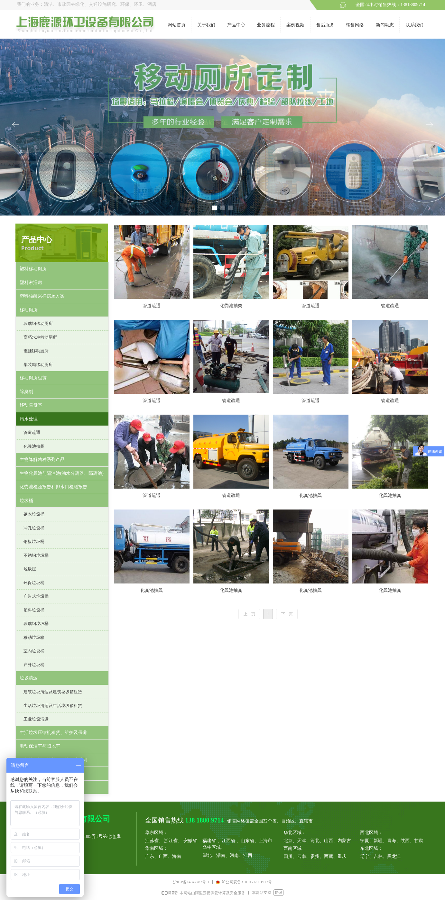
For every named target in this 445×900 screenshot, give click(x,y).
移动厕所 (29, 310)
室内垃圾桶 (33, 650)
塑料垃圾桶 (33, 610)
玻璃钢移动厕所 (38, 323)
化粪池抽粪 (33, 446)
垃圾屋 (29, 568)
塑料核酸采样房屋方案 (42, 296)
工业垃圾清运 (36, 719)
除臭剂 (26, 391)
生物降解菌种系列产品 (42, 459)
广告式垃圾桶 (36, 596)
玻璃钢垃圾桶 (36, 623)
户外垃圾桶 (33, 664)
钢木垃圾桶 (33, 514)
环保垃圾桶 (33, 582)
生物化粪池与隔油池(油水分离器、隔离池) (62, 473)
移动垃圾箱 (33, 637)
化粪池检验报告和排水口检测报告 (53, 486)
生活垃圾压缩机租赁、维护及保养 (53, 732)
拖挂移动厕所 (36, 350)
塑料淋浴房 (31, 282)
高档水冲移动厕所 (40, 337)
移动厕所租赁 (33, 377)
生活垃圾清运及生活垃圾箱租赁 (52, 705)
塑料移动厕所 (33, 268)
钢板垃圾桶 (33, 541)
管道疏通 (31, 432)
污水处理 (29, 419)
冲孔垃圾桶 (33, 528)
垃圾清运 (29, 677)
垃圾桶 (26, 500)
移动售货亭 (31, 405)
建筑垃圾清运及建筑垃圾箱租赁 (52, 691)
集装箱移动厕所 (38, 364)
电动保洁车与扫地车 (40, 746)
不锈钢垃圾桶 (36, 555)
